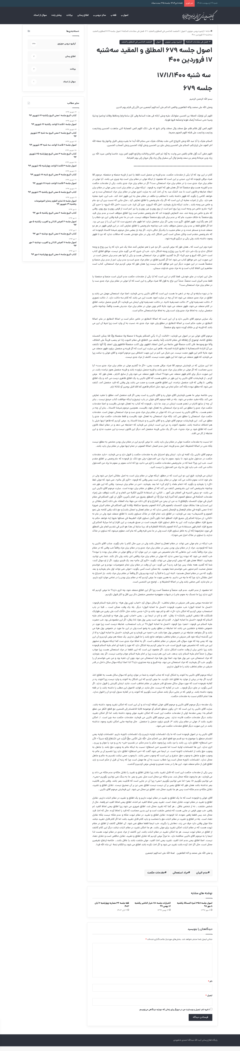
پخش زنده (57, 15)
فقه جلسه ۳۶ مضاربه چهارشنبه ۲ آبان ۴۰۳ (112, 909)
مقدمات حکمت (156, 877)
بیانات (69, 15)
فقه (114, 15)
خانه (209, 36)
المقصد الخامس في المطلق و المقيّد (163, 36)
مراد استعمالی (180, 877)
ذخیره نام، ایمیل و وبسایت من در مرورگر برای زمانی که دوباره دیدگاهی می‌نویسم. (174, 1014)
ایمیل (209, 1000)
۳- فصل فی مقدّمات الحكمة (134, 36)
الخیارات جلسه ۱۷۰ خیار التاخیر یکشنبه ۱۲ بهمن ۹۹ (153, 909)
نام (210, 986)
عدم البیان (202, 877)
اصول (125, 15)
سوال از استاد (40, 15)
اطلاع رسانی (83, 15)
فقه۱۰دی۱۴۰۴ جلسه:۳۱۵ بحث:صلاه (167, 3)
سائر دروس (100, 15)
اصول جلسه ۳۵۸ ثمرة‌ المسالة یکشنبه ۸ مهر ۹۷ (194, 909)
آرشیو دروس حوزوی (195, 36)
